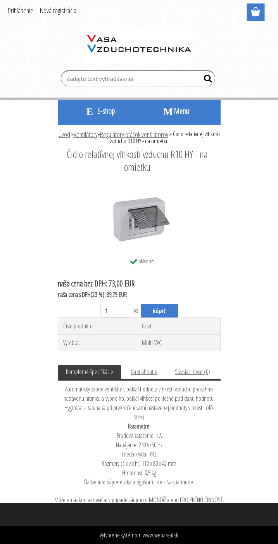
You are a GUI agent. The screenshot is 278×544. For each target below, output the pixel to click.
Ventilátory (86, 134)
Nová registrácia (58, 10)
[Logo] (139, 45)
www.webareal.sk (160, 535)
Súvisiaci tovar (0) (192, 371)
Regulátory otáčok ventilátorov (134, 134)
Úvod (64, 134)
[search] (206, 80)
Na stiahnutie (144, 371)
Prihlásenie (20, 10)
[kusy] (115, 310)
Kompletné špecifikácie (89, 371)
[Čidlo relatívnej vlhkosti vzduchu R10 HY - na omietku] (139, 188)
